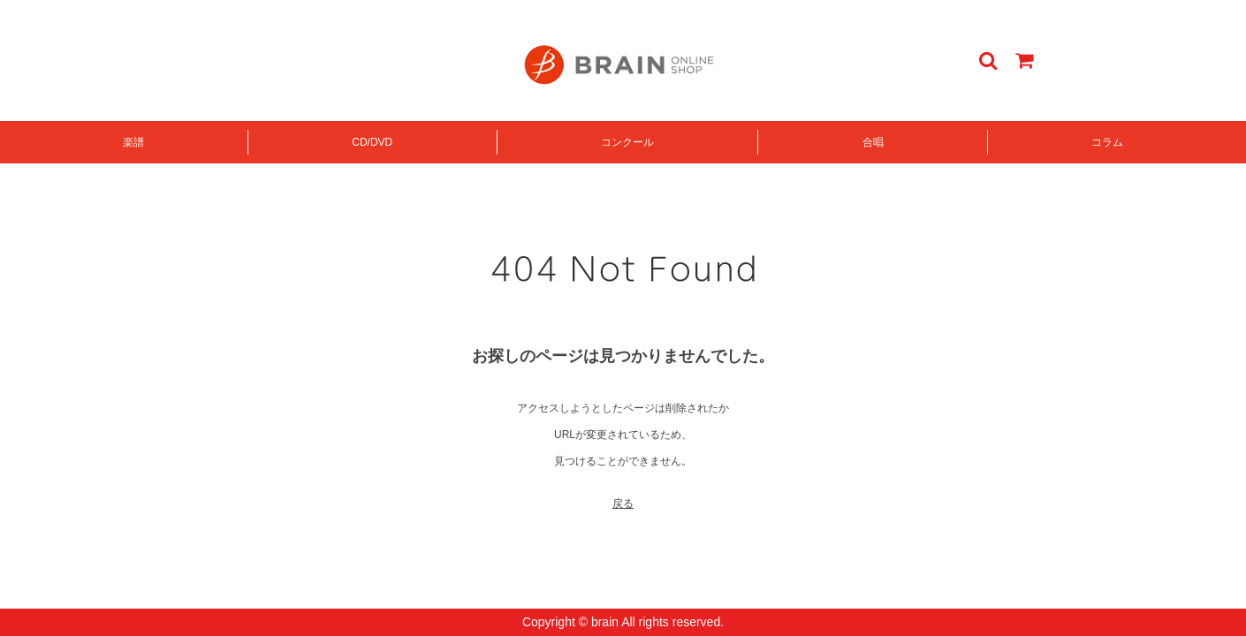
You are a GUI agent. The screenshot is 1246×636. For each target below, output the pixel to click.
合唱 (873, 142)
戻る (623, 503)
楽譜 (133, 142)
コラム (1107, 142)
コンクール (627, 142)
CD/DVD (372, 142)
